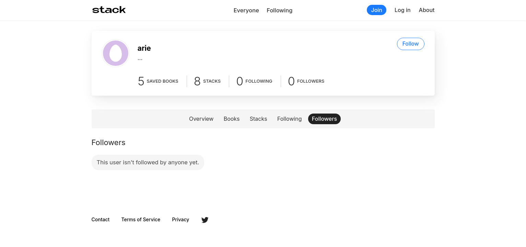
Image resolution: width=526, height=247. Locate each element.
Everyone (246, 10)
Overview (201, 118)
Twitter (205, 220)
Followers (324, 118)
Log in (403, 10)
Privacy (180, 219)
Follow (410, 43)
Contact (101, 219)
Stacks (258, 118)
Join (376, 10)
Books (232, 118)
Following (279, 10)
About (427, 10)
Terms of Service (141, 219)
